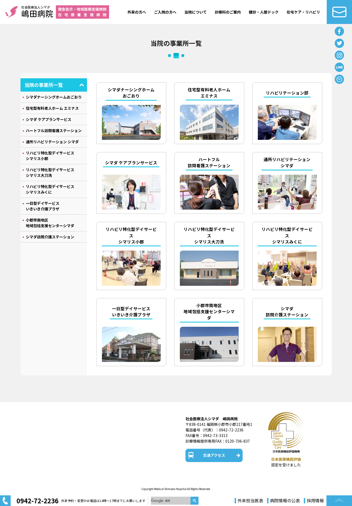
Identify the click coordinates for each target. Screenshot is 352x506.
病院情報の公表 (285, 500)
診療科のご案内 (228, 12)
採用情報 (315, 500)
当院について (195, 12)
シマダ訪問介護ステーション (50, 236)
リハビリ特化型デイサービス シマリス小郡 (50, 155)
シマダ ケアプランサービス (48, 119)
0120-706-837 (237, 441)
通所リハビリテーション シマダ (52, 141)
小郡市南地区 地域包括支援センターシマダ (50, 222)
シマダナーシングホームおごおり (54, 97)
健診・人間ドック (264, 12)
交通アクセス (214, 455)
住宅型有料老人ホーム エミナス (52, 108)
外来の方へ (136, 12)
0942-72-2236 (231, 429)
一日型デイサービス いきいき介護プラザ (42, 206)
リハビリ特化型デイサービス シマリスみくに (50, 189)
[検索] (171, 501)
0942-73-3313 (215, 435)
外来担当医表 (250, 500)
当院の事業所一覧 (43, 84)
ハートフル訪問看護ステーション (54, 130)
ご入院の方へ (165, 12)
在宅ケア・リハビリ (303, 12)
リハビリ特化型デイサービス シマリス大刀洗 (50, 172)
